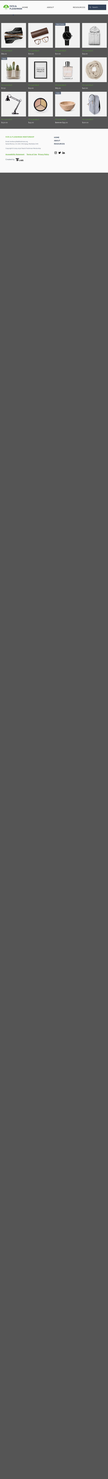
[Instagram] (55, 152)
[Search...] (96, 7)
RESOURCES (59, 144)
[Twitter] (59, 152)
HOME (56, 137)
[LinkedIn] (63, 152)
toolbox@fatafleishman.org (19, 141)
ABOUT (57, 141)
